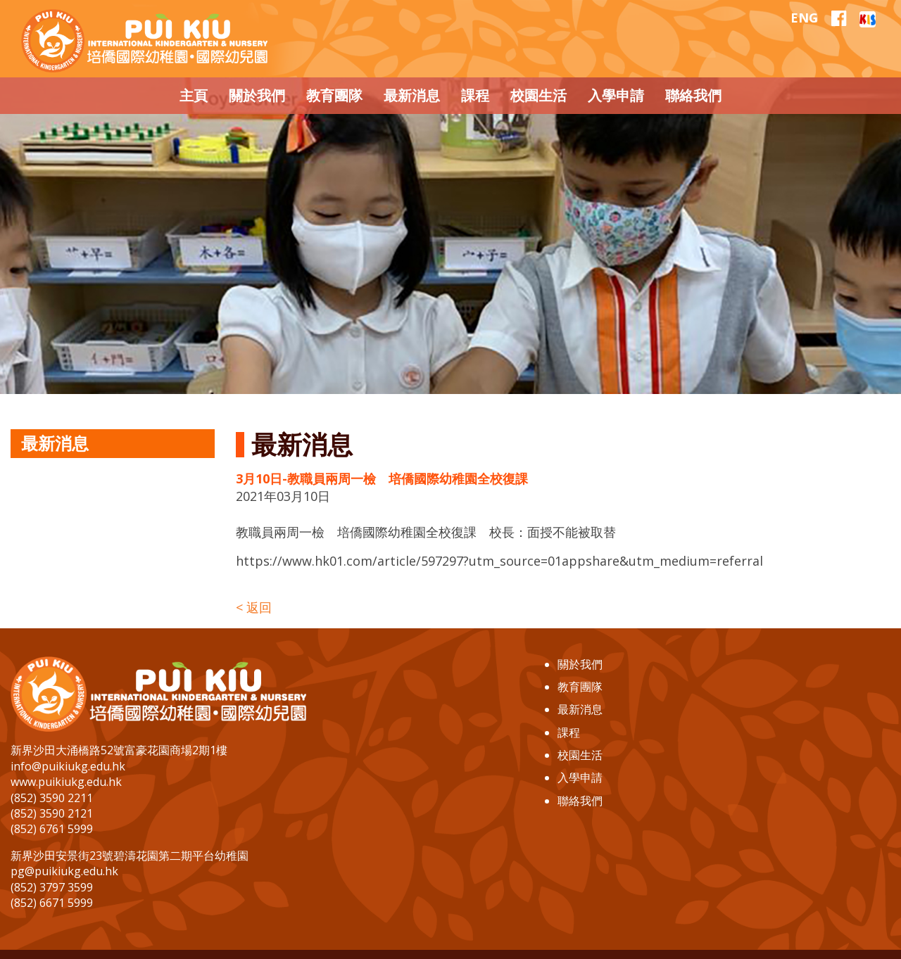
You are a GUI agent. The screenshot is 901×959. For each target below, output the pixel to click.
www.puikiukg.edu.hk (66, 781)
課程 (568, 732)
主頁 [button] (193, 95)
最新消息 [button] (412, 95)
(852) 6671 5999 (52, 902)
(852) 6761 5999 (52, 829)
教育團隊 (580, 686)
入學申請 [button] (616, 95)
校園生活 (580, 755)
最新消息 (580, 709)
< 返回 (254, 607)
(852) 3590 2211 (52, 798)
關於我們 (580, 664)
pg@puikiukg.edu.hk (64, 871)
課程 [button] (475, 95)
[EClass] (867, 18)
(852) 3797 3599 (52, 887)
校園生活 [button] (538, 95)
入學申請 (580, 777)
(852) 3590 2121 (52, 813)
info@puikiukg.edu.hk (68, 766)
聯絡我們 (580, 800)
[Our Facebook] (838, 18)
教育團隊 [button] (334, 95)
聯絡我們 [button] (693, 95)
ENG (804, 17)
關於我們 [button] (257, 95)
